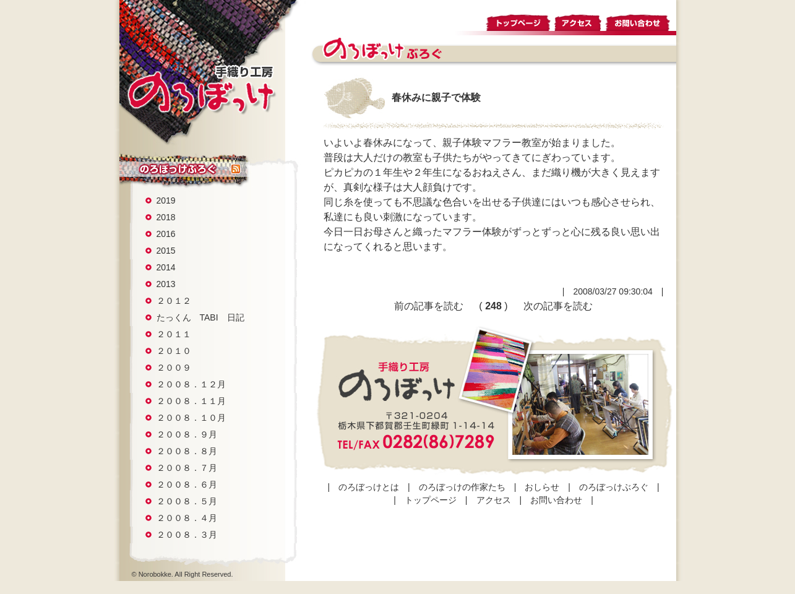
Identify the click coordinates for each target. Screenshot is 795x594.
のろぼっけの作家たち (462, 487)
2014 (166, 267)
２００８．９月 (187, 434)
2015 (166, 251)
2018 (166, 217)
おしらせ (542, 487)
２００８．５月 (187, 501)
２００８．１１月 (191, 401)
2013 (166, 284)
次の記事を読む (558, 306)
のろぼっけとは (368, 487)
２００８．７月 (187, 468)
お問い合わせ (640, 21)
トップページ (518, 21)
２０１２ (174, 301)
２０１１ (174, 334)
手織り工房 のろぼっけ (201, 89)
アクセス (578, 21)
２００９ (174, 367)
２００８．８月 (187, 451)
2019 (166, 200)
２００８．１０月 (191, 418)
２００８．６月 (187, 484)
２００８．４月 (187, 518)
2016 (166, 234)
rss (236, 169)
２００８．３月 (187, 535)
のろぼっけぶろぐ (175, 169)
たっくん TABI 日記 (200, 317)
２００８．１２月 (191, 384)
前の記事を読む (428, 306)
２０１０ (174, 351)
